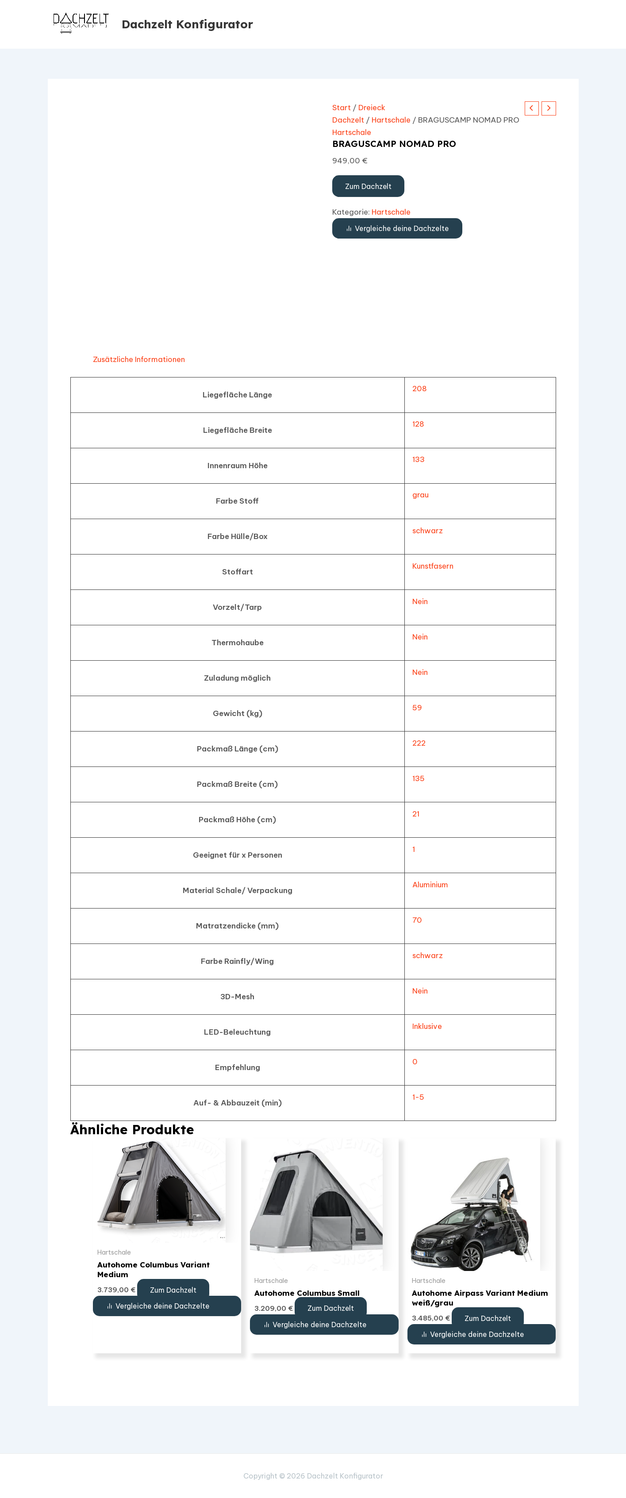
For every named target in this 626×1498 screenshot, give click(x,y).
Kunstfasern (430, 566)
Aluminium (427, 885)
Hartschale (392, 120)
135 (415, 778)
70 (414, 920)
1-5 (415, 1097)
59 (414, 707)
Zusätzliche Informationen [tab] (140, 359)
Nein (417, 601)
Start (341, 107)
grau (417, 495)
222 (416, 743)
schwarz (425, 530)
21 (413, 814)
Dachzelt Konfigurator (187, 24)
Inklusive (424, 1026)
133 (415, 459)
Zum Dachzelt (369, 186)
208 (416, 388)
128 (415, 424)
